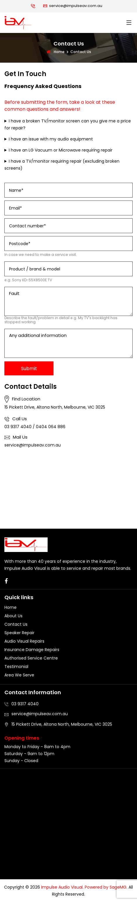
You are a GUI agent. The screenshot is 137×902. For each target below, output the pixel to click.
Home (55, 51)
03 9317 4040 (18, 427)
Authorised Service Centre (31, 658)
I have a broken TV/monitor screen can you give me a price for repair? (67, 124)
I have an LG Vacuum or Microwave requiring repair (60, 150)
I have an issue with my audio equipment (51, 139)
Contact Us (15, 624)
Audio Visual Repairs (24, 641)
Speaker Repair (19, 633)
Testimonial (16, 666)
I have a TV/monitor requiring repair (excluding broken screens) (61, 164)
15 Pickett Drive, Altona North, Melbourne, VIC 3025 (54, 407)
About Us (13, 616)
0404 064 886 (50, 427)
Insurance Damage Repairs (31, 650)
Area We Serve (19, 675)
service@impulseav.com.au (75, 5)
